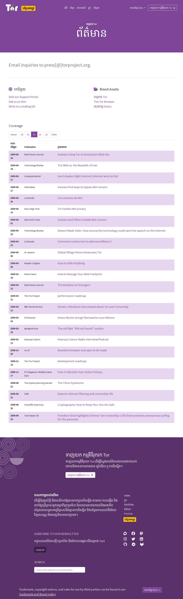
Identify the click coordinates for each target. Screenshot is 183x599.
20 (34, 134)
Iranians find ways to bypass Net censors (82, 187)
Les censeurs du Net (70, 198)
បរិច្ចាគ (96, 7)
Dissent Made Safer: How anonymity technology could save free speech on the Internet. (112, 230)
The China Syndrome (71, 383)
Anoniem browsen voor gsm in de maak (82, 350)
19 (28, 134)
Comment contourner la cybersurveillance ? (85, 241)
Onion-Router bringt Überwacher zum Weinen (86, 317)
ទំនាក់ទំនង (129, 504)
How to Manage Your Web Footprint (80, 274)
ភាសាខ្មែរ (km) (137, 7)
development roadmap (72, 361)
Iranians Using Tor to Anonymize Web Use (83, 154)
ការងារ (127, 495)
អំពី (65, 7)
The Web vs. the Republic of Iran (77, 165)
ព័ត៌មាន (127, 509)
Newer (14, 134)
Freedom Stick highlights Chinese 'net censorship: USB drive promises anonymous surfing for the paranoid (113, 417)
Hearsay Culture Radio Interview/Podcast (83, 339)
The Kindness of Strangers (74, 285)
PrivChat (128, 513)
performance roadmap (72, 296)
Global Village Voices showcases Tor (80, 252)
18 (22, 134)
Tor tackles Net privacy (72, 209)
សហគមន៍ (81, 7)
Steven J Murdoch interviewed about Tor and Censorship (93, 307)
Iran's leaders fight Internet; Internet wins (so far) (88, 176)
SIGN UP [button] (40, 549)
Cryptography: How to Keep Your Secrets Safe (86, 404)
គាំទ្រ (72, 7)
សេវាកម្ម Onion (103, 106)
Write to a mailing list (22, 106)
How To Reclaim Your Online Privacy (80, 372)
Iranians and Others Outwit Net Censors (82, 219)
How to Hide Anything (71, 263)
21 (40, 134)
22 (46, 134)
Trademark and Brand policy (37, 594)
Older (54, 134)
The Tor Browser (104, 101)
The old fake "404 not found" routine (81, 328)
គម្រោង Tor (100, 97)
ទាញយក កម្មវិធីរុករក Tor (162, 7)
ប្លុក (89, 7)
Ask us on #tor (17, 101)
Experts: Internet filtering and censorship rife (85, 394)
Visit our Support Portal (23, 97)
